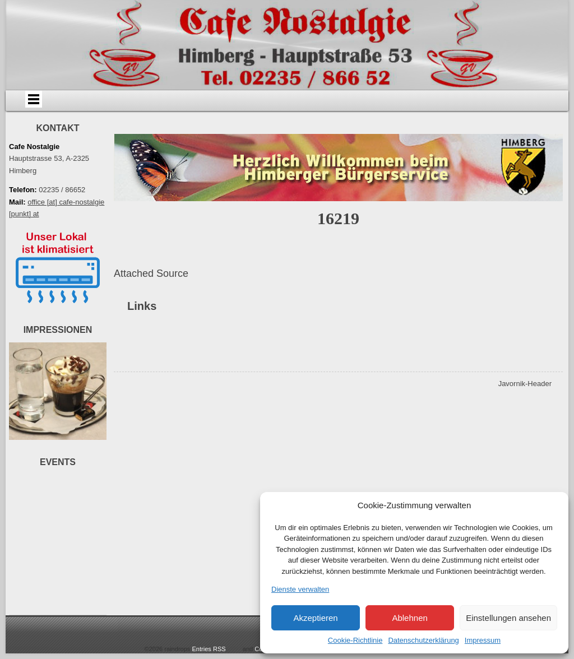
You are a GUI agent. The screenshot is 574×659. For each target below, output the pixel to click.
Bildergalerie (394, 103)
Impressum (483, 640)
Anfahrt (190, 103)
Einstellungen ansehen (508, 618)
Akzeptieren (315, 618)
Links (520, 103)
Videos (457, 103)
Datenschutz (254, 127)
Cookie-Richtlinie (355, 640)
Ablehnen (409, 618)
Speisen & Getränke (260, 103)
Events (331, 103)
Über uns (126, 103)
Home (63, 103)
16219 (338, 250)
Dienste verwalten (300, 589)
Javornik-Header (525, 415)
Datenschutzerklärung (423, 640)
